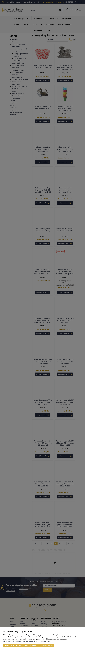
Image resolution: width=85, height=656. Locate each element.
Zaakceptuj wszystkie (45, 645)
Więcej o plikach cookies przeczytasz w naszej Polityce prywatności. (26, 641)
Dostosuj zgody (30, 645)
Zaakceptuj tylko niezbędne (13, 645)
